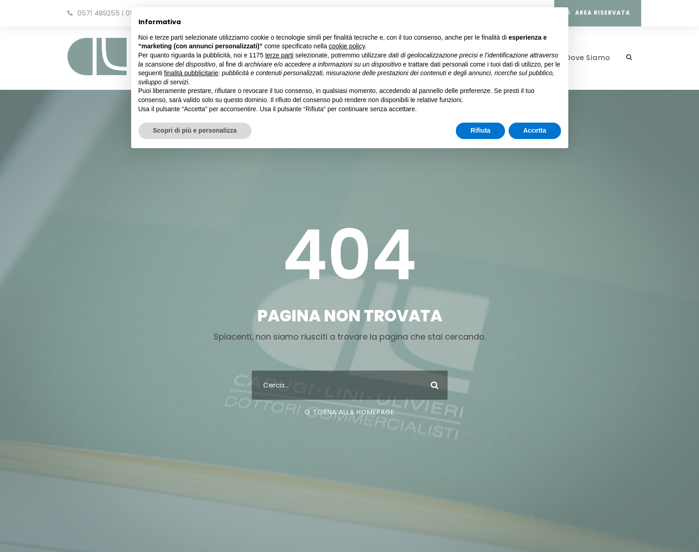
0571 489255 (98, 13)
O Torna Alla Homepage (349, 412)
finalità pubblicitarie (191, 73)
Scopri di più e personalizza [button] (195, 130)
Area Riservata (598, 12)
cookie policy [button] (347, 46)
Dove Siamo (588, 57)
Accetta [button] (534, 130)
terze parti (279, 55)
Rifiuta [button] (480, 130)
